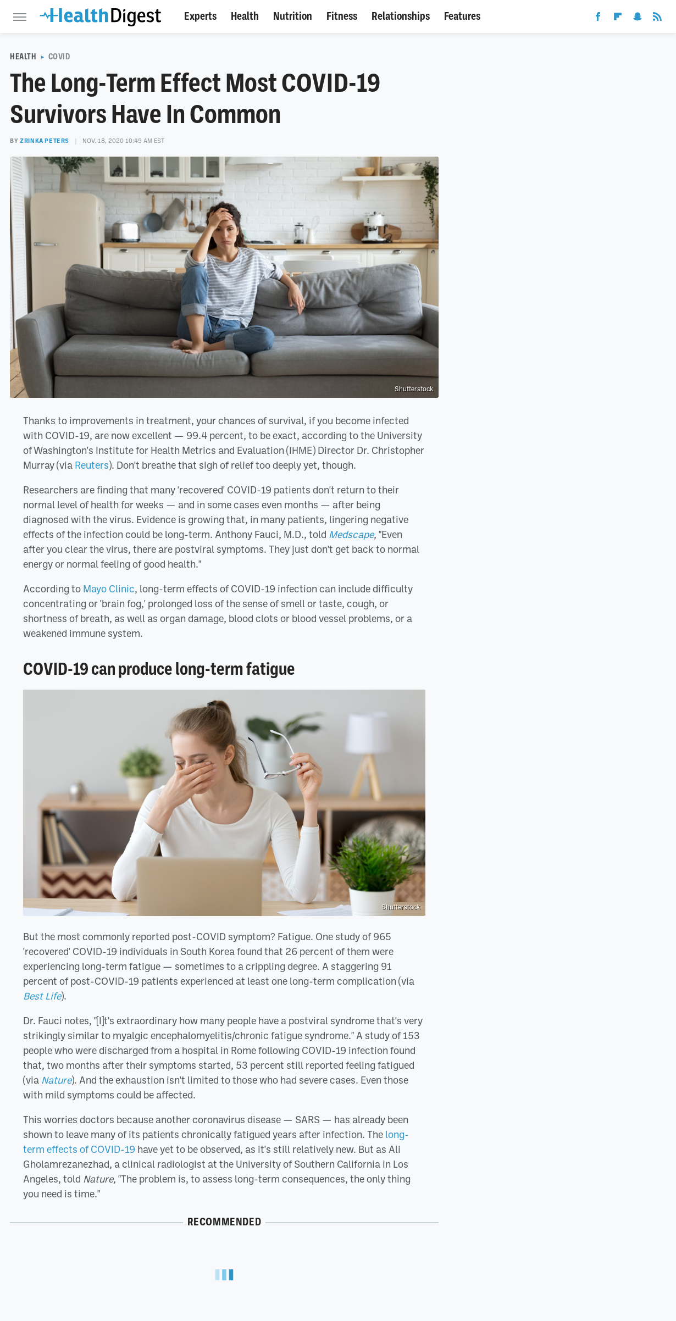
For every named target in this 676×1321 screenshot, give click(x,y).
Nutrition (292, 16)
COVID (59, 56)
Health (245, 16)
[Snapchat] (637, 18)
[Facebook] (597, 18)
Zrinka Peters (44, 141)
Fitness (341, 16)
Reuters (92, 465)
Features (462, 16)
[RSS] (657, 18)
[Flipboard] (617, 18)
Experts (200, 16)
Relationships (401, 16)
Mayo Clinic (109, 588)
